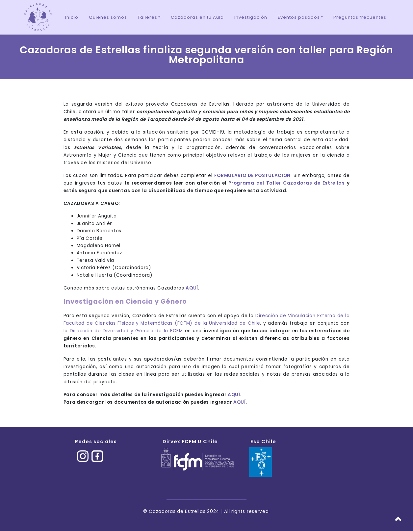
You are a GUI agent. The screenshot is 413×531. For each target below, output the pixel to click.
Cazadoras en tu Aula (197, 17)
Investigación (250, 17)
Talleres (147, 17)
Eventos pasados (299, 17)
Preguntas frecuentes (359, 17)
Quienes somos (108, 17)
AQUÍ (234, 395)
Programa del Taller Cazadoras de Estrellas (286, 183)
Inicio (71, 17)
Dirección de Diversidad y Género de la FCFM (126, 331)
